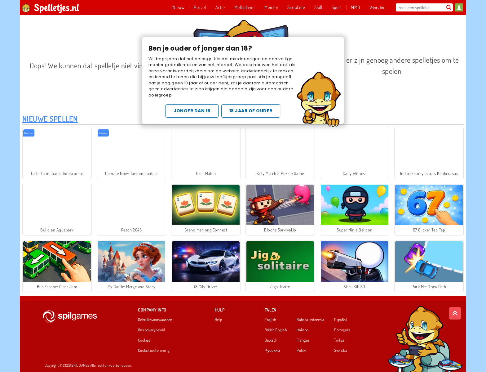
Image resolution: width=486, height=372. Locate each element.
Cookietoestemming (154, 350)
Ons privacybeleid (151, 330)
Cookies (144, 340)
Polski (301, 350)
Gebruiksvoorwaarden (155, 320)
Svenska (340, 350)
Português (342, 330)
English (270, 320)
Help (218, 320)
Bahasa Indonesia (310, 320)
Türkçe (339, 340)
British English (276, 330)
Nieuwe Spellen (50, 118)
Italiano (302, 330)
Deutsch (271, 340)
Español (340, 320)
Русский (272, 350)
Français (303, 340)
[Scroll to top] (455, 313)
